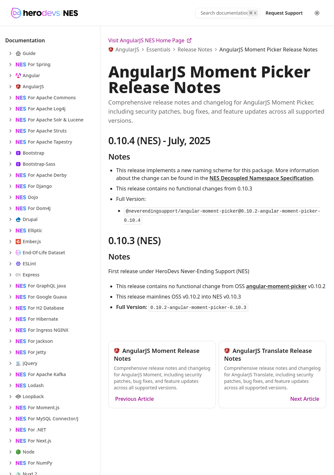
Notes (119, 156)
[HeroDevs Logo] (44, 13)
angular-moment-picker (276, 286)
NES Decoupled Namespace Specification (261, 178)
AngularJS (127, 49)
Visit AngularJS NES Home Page (150, 40)
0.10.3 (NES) (134, 240)
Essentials (158, 49)
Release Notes (195, 49)
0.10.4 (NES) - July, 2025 (159, 140)
